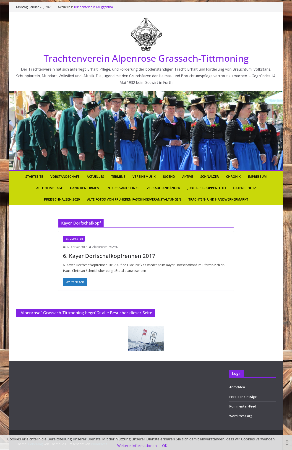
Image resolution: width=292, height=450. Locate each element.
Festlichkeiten (74, 238)
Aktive (187, 176)
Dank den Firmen (84, 188)
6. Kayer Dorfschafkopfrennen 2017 (109, 255)
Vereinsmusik (144, 176)
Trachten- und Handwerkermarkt (218, 199)
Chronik (233, 176)
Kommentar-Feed (242, 406)
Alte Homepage (49, 188)
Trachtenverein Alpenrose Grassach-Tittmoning (146, 58)
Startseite (34, 176)
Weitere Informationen (137, 445)
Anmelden (237, 387)
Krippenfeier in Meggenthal (94, 7)
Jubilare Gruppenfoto (207, 188)
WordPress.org (240, 416)
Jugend (169, 176)
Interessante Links (123, 188)
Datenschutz (244, 188)
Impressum (257, 176)
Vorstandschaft (64, 176)
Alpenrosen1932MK (105, 247)
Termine (118, 176)
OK (164, 445)
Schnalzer (209, 176)
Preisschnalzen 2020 (62, 199)
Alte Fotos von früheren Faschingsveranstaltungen (134, 199)
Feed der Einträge (243, 396)
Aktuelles (95, 176)
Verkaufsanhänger (163, 188)
